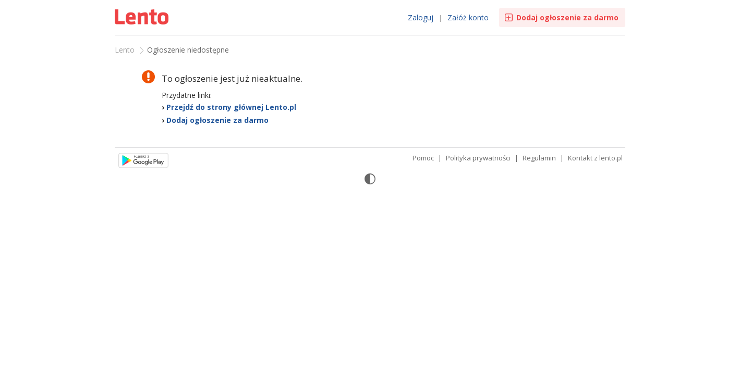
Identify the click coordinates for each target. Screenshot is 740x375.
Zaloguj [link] (420, 17)
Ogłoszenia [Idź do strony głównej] (143, 18)
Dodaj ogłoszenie (567, 17)
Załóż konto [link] (468, 17)
